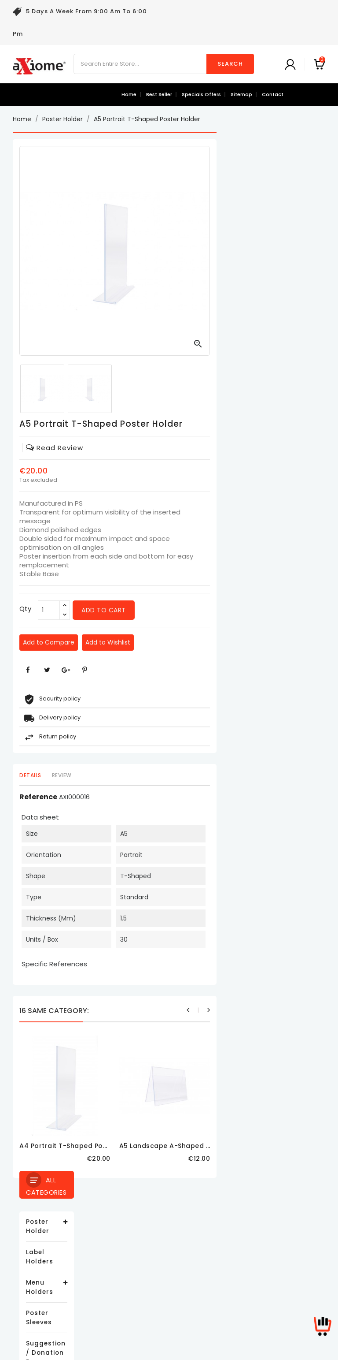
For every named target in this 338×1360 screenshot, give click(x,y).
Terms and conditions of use (166, 1250)
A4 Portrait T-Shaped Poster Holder (189, 1145)
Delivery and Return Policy (161, 1224)
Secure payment (146, 1277)
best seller (159, 94)
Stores (131, 1316)
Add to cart (212, 610)
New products (34, 1237)
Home (128, 94)
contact (272, 94)
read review (163, 447)
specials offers (201, 94)
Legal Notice (140, 1237)
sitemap (241, 94)
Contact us (138, 1290)
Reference (147, 797)
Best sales (28, 1250)
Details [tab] (139, 775)
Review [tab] (170, 775)
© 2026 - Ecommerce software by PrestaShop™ (169, 1349)
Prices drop (30, 1224)
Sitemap (134, 1303)
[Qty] (158, 610)
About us (135, 1263)
